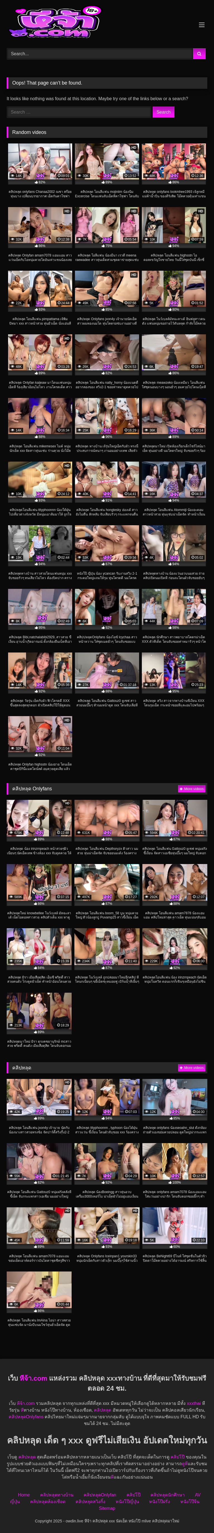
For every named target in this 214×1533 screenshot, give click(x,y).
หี (22, 1410)
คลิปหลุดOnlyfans (26, 1416)
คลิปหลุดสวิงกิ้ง (90, 1501)
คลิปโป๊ (177, 1457)
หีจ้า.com (33, 1378)
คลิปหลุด (102, 1410)
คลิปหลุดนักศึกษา (167, 1495)
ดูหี (185, 1463)
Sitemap (107, 1508)
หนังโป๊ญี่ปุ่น (127, 1501)
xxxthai (194, 1403)
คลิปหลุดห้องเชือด (47, 1501)
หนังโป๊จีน (190, 1501)
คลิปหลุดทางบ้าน (57, 1495)
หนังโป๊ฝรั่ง (159, 1501)
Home (24, 1495)
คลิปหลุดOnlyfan (100, 1495)
